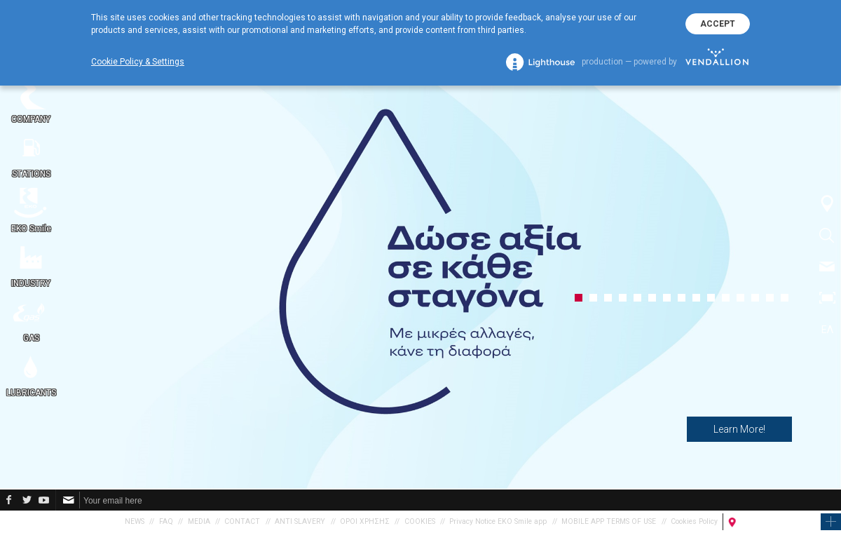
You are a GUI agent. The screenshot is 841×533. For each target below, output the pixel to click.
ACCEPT (717, 24)
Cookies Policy (694, 521)
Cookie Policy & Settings (137, 62)
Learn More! (739, 429)
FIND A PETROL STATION (777, 521)
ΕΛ (827, 329)
